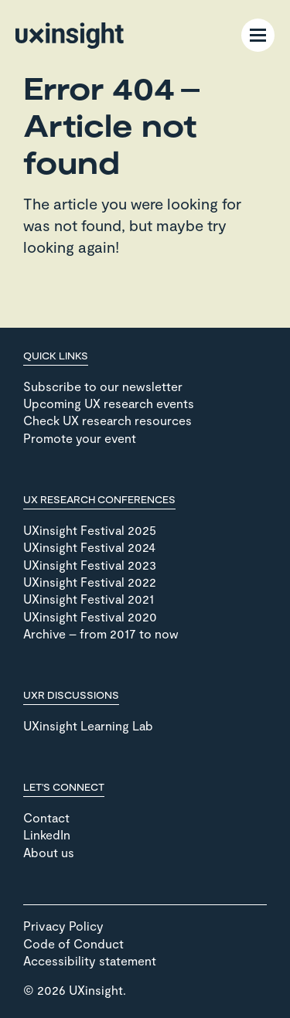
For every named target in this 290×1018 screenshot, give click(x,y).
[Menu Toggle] (258, 35)
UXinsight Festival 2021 (88, 598)
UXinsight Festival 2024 (89, 547)
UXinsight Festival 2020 (90, 616)
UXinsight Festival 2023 (89, 564)
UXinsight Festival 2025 (89, 530)
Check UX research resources (107, 420)
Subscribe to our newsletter (103, 386)
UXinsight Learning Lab (88, 725)
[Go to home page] (69, 35)
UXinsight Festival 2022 (89, 581)
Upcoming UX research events (108, 403)
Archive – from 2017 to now (101, 633)
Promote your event (79, 438)
